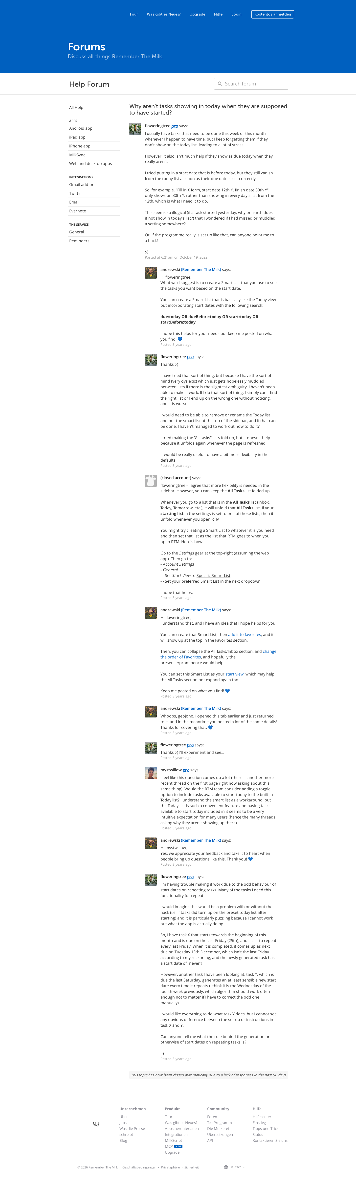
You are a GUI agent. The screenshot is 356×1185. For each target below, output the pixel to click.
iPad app (77, 137)
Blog (123, 1140)
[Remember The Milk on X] (260, 1167)
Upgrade (197, 14)
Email (74, 202)
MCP (173, 1146)
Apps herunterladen (182, 1128)
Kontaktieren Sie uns (270, 1140)
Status (258, 1134)
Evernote (77, 211)
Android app (80, 128)
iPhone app (79, 146)
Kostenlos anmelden (272, 14)
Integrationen (176, 1134)
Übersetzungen (220, 1134)
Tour (133, 14)
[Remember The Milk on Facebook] (253, 1167)
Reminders (79, 241)
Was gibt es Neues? (164, 14)
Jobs (123, 1122)
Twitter (75, 193)
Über (123, 1116)
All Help (76, 107)
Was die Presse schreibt (132, 1131)
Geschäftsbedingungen (139, 1167)
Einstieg (259, 1122)
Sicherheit (191, 1167)
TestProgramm (219, 1122)
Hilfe (218, 14)
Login (236, 14)
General (76, 232)
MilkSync (77, 155)
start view (234, 674)
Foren (212, 1116)
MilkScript (173, 1140)
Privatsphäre (170, 1167)
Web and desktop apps (90, 163)
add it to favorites (244, 634)
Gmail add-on (81, 184)
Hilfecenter (262, 1116)
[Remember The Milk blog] (266, 1167)
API (210, 1140)
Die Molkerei (218, 1128)
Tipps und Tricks (266, 1128)
